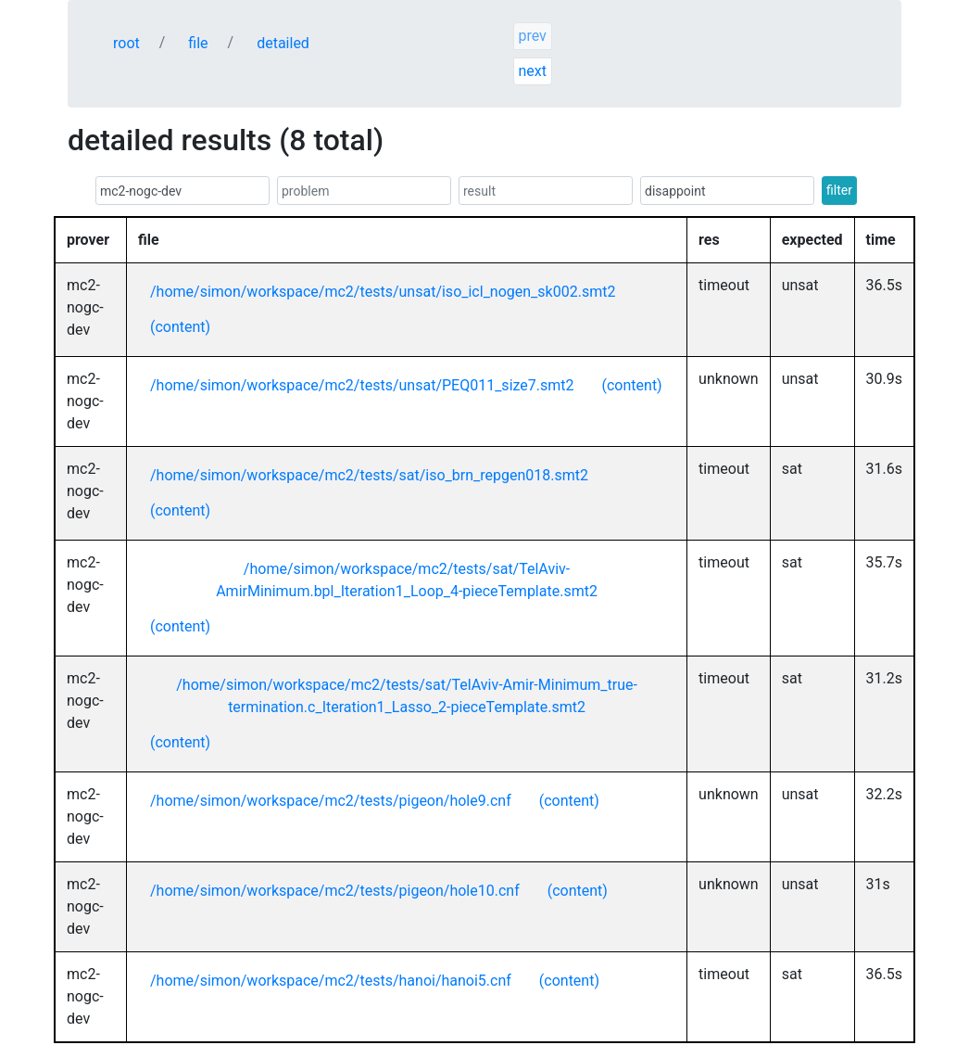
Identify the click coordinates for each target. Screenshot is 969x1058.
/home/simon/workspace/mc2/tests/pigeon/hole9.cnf (330, 800)
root (126, 43)
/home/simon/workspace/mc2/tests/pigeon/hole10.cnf (335, 890)
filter (839, 190)
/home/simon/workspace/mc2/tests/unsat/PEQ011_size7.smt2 (362, 385)
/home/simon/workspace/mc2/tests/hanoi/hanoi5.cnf (330, 980)
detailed (283, 43)
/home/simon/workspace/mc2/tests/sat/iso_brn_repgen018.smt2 (369, 475)
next (532, 71)
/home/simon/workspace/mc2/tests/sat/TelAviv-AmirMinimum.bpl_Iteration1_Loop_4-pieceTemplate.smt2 (407, 580)
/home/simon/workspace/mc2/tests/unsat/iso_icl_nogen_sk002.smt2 (382, 291)
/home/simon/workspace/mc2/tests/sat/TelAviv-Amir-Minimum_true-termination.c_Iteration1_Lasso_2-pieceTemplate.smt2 (406, 696)
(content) (180, 327)
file (198, 43)
